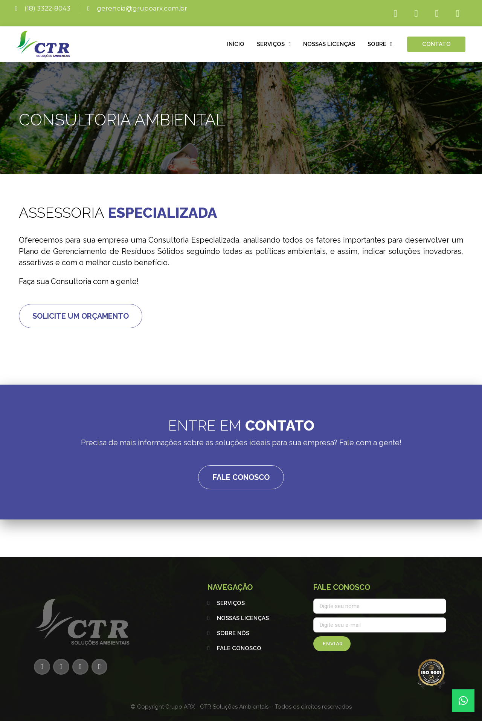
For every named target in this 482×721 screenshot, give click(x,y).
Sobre (380, 44)
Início (235, 44)
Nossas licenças (329, 44)
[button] (463, 700)
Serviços (273, 44)
